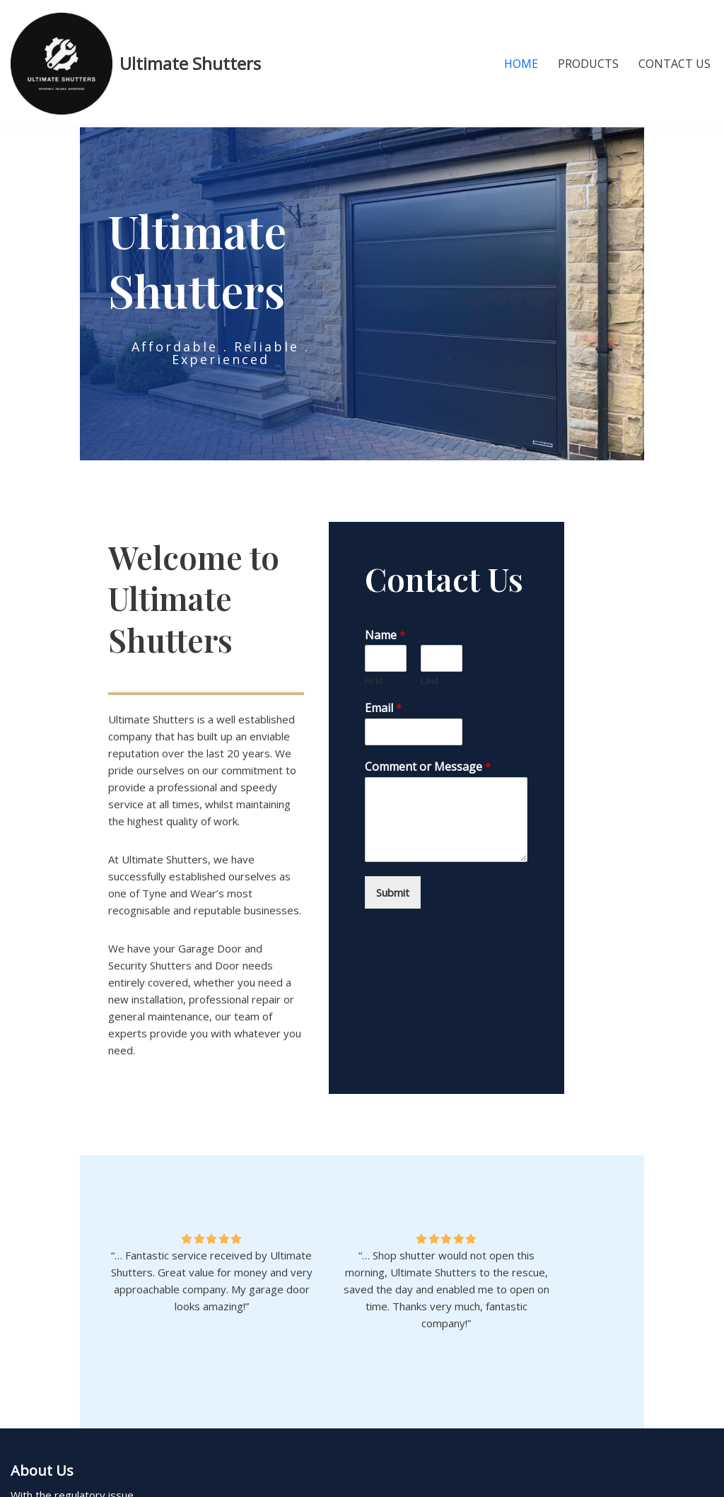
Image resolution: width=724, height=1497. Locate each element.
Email (423, 705)
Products (588, 63)
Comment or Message (467, 763)
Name (424, 631)
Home (521, 63)
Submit (432, 889)
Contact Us (674, 63)
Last (499, 678)
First (413, 678)
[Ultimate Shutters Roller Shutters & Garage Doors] (136, 64)
